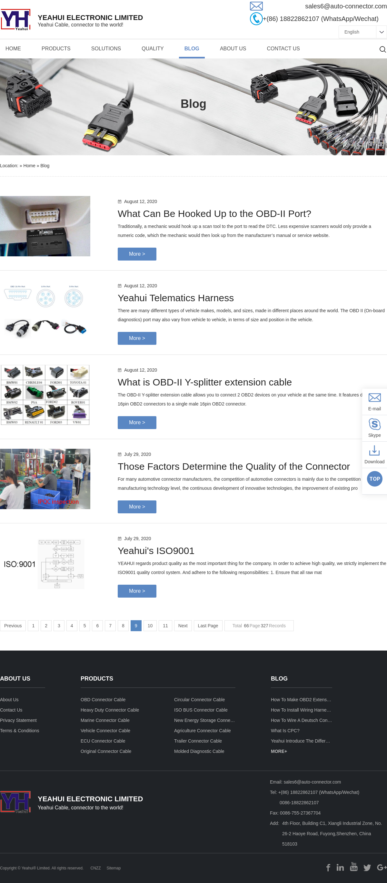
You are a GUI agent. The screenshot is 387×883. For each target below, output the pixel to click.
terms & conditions (19, 730)
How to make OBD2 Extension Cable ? (301, 699)
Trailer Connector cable (198, 741)
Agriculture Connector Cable (202, 730)
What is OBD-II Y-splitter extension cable (205, 382)
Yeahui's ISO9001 (156, 550)
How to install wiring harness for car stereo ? (301, 710)
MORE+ (279, 751)
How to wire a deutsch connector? (301, 720)
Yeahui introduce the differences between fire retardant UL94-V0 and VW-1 (301, 741)
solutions (106, 48)
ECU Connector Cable (103, 741)
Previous (13, 625)
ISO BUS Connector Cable (201, 710)
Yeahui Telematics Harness (176, 298)
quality (153, 48)
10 (150, 625)
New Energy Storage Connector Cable (204, 720)
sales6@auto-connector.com (312, 782)
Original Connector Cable (106, 751)
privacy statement (18, 720)
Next (183, 625)
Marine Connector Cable (105, 720)
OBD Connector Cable (103, 699)
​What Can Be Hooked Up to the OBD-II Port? (214, 213)
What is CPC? (285, 730)
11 (165, 625)
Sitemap (113, 868)
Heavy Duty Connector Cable (110, 710)
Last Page (208, 625)
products (56, 48)
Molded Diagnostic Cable (199, 751)
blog (44, 165)
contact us (283, 48)
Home (13, 48)
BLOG (191, 48)
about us (233, 48)
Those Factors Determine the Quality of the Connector (234, 466)
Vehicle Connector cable (105, 730)
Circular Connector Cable (199, 699)
